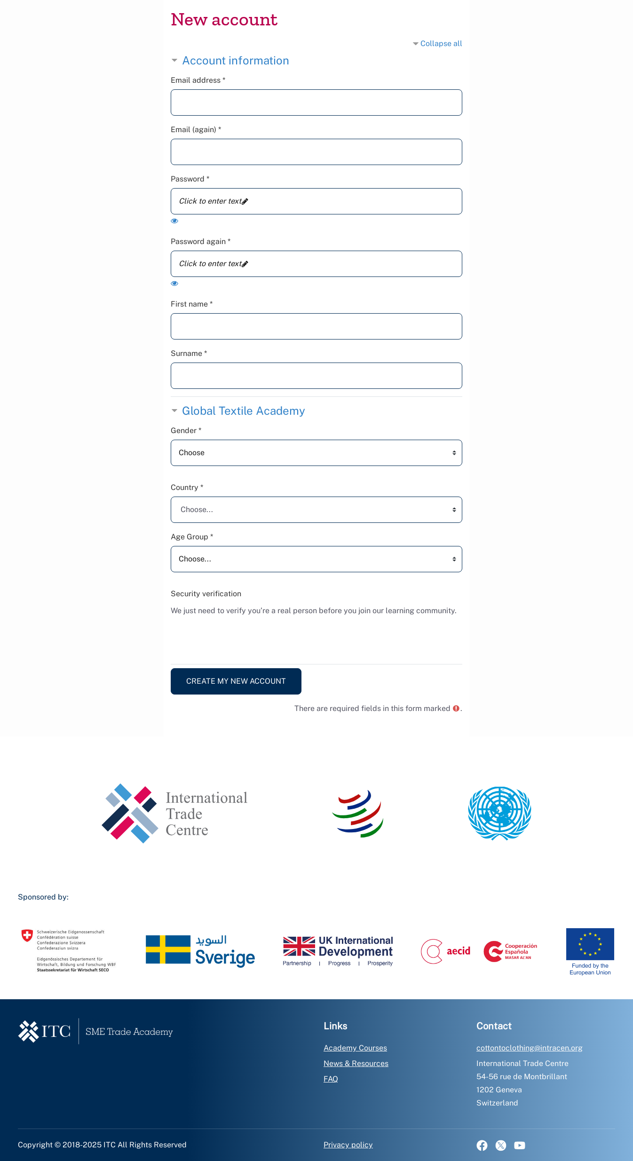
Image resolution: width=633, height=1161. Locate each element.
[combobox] (316, 510)
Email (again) (196, 129)
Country (187, 487)
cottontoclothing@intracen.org (529, 1047)
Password (190, 178)
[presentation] (242, 638)
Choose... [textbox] (197, 509)
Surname (189, 353)
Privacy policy (348, 1144)
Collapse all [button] (441, 43)
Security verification (206, 593)
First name (192, 304)
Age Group (192, 536)
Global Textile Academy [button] (243, 410)
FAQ (331, 1078)
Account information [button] (235, 60)
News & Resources (356, 1063)
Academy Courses (355, 1047)
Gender (186, 430)
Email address (198, 80)
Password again (200, 241)
